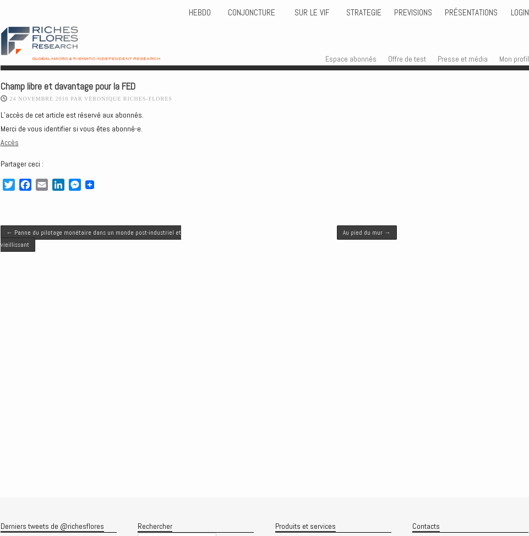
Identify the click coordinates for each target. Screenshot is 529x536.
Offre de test (407, 59)
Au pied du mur (366, 232)
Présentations (471, 12)
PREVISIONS (413, 12)
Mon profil (514, 59)
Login (520, 12)
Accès (10, 142)
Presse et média (463, 59)
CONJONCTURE (252, 12)
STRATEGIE (362, 12)
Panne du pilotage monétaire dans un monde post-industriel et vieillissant (91, 238)
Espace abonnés (351, 59)
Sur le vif (310, 12)
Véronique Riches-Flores (128, 99)
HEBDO (199, 12)
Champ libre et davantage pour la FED (68, 86)
